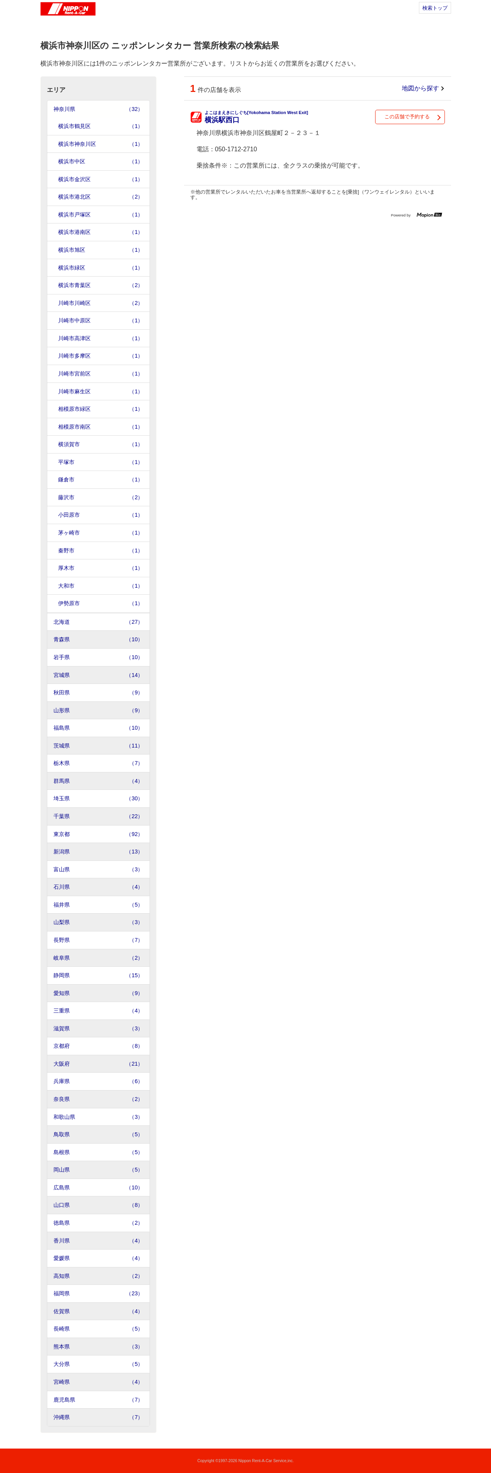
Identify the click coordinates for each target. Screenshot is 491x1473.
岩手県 (98, 657)
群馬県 (98, 781)
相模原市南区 (100, 427)
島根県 (98, 1152)
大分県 (98, 1364)
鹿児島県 (98, 1400)
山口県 (98, 1205)
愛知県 (98, 993)
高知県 (98, 1276)
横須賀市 (100, 444)
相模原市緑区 (100, 409)
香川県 (98, 1241)
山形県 (98, 710)
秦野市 (100, 550)
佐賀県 (98, 1311)
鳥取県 (98, 1134)
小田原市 (100, 515)
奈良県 (98, 1099)
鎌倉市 (100, 479)
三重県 (98, 1010)
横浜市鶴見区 (100, 126)
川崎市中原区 (100, 320)
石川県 (98, 887)
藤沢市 (100, 497)
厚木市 (100, 568)
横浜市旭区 (100, 250)
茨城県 (98, 746)
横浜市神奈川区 (100, 144)
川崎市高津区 (100, 338)
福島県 (98, 728)
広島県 (98, 1187)
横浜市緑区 (100, 268)
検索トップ (435, 8)
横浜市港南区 (100, 232)
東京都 (98, 834)
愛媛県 (98, 1258)
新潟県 (98, 851)
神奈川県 (98, 109)
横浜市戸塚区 (100, 214)
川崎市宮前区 (100, 373)
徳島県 (98, 1223)
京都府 (98, 1046)
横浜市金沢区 (100, 179)
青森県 (98, 639)
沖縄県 (98, 1417)
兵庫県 (98, 1081)
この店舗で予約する (407, 116)
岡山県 (98, 1170)
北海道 (98, 622)
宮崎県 (98, 1382)
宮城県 (98, 675)
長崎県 (98, 1329)
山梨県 (98, 922)
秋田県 (98, 692)
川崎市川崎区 (100, 303)
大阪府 (98, 1064)
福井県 (98, 905)
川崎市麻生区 (100, 391)
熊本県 (98, 1346)
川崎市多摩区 (100, 356)
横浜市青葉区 (100, 285)
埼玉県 (98, 798)
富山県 (98, 869)
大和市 (100, 586)
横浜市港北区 (100, 197)
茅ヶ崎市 (100, 533)
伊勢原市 (100, 603)
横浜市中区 (100, 161)
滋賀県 (98, 1028)
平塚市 (100, 462)
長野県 (98, 940)
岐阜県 (98, 958)
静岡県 (98, 975)
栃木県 (98, 763)
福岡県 (98, 1293)
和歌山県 (98, 1117)
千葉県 (98, 816)
